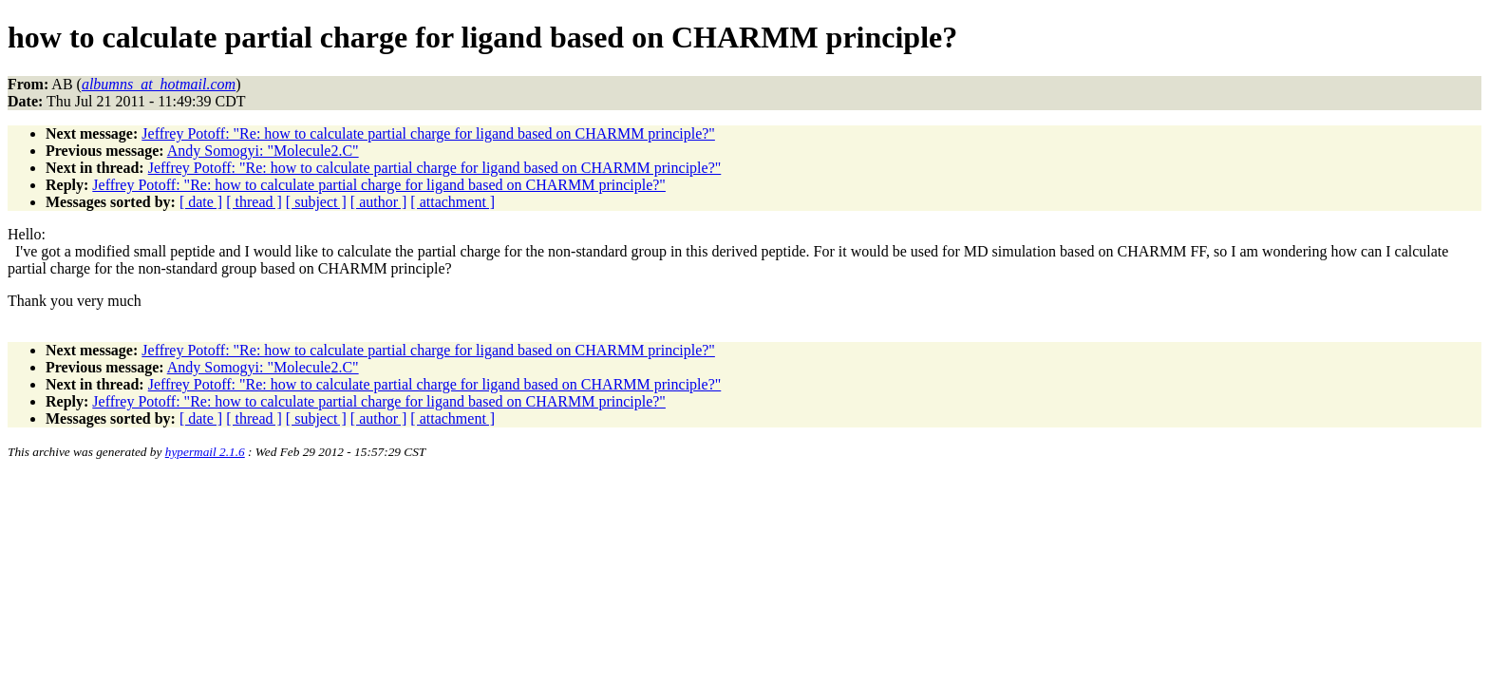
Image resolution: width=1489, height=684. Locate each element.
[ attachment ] (452, 202)
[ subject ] (316, 202)
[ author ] (378, 202)
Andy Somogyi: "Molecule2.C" (263, 150)
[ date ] (200, 202)
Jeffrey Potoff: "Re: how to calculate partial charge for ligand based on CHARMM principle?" (428, 133)
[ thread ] (254, 202)
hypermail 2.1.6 (205, 452)
